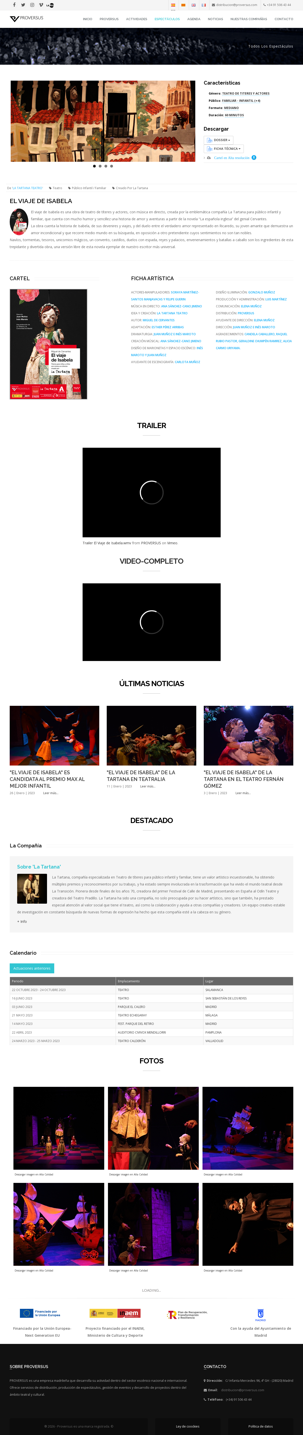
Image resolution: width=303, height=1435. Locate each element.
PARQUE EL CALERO (131, 1007)
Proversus (109, 19)
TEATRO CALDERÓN (132, 1041)
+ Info (22, 921)
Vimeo (172, 543)
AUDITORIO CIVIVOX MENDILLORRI (142, 1032)
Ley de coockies (188, 1426)
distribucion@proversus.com (242, 1390)
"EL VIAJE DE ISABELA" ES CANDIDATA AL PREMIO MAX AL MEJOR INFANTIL (47, 779)
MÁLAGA (211, 1015)
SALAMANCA (214, 990)
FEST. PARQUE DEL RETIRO (136, 1024)
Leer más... (50, 793)
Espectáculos (167, 19)
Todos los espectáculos (270, 46)
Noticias (215, 19)
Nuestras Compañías (249, 19)
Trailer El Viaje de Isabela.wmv (107, 543)
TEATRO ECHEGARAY (132, 1015)
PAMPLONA (213, 1032)
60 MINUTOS (234, 115)
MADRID (211, 1007)
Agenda (194, 19)
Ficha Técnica (224, 149)
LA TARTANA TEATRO (27, 188)
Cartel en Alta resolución (231, 158)
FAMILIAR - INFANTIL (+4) (241, 101)
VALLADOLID (214, 1041)
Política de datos (261, 1426)
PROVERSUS (151, 543)
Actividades (136, 19)
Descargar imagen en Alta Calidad (34, 1174)
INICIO (87, 19)
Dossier (218, 140)
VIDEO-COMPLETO (151, 561)
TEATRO (123, 990)
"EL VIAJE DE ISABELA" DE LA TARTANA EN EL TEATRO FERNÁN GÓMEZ (244, 779)
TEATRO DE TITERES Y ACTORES (245, 93)
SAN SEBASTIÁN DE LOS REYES (226, 998)
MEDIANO (231, 108)
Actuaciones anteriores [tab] (31, 968)
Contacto (284, 19)
